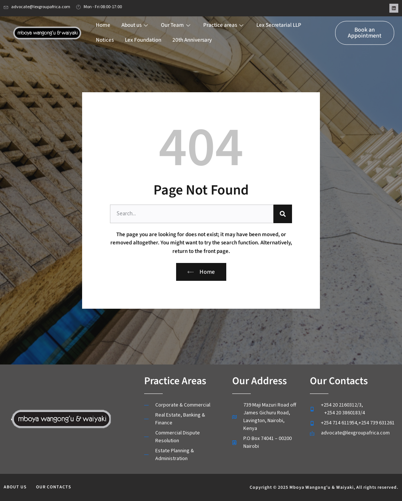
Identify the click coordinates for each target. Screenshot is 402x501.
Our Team (176, 20)
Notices (105, 35)
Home (103, 20)
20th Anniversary (192, 35)
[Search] (282, 214)
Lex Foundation (143, 35)
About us (135, 20)
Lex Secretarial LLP (278, 20)
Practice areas (224, 20)
